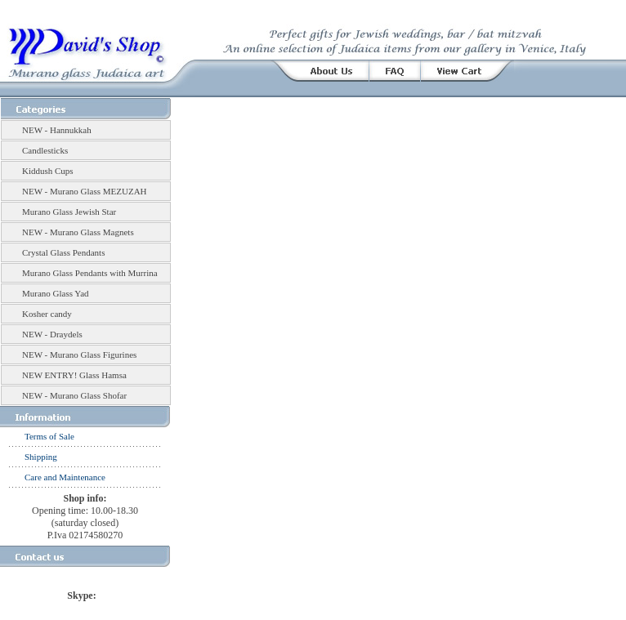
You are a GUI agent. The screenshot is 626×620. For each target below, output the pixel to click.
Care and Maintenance (65, 477)
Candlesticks (45, 150)
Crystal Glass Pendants (63, 252)
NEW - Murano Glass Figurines (79, 354)
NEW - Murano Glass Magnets (78, 232)
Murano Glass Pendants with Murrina (90, 273)
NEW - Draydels (52, 334)
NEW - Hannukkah (57, 130)
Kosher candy (47, 314)
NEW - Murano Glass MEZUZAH (84, 191)
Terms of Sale (49, 436)
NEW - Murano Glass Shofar (74, 395)
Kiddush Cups (48, 171)
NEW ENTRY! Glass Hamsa (74, 375)
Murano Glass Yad (55, 293)
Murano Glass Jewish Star (69, 211)
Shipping (41, 457)
